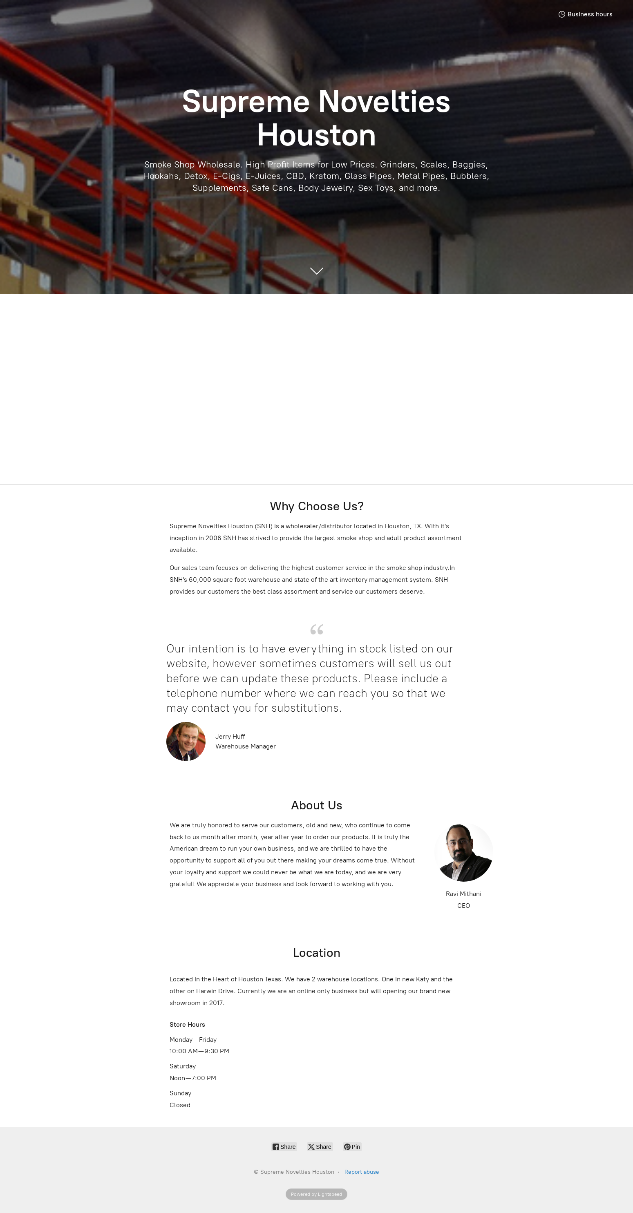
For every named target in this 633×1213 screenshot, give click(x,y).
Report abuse (361, 1171)
